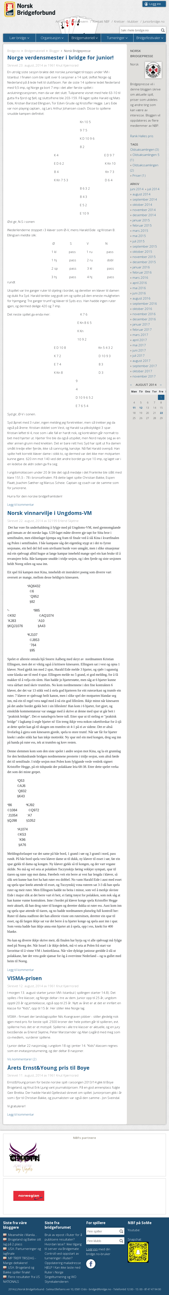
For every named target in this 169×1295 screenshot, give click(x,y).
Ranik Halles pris (141, 136)
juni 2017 (139, 350)
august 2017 (141, 361)
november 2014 (144, 210)
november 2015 (144, 257)
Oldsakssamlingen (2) (144, 167)
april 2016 (139, 283)
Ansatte (61, 21)
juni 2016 (139, 293)
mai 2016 (139, 288)
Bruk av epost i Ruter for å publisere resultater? (63, 1237)
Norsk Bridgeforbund (29, 9)
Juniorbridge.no (154, 21)
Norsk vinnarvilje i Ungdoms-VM (49, 512)
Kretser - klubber (126, 21)
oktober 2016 (142, 309)
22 (161, 413)
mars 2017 (140, 335)
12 (140, 407)
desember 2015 (144, 262)
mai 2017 (139, 345)
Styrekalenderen (56, 1281)
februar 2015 (142, 225)
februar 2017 (142, 329)
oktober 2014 (142, 204)
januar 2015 (141, 220)
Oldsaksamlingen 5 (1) (144, 157)
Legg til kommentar (20, 504)
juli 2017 (138, 355)
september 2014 (144, 199)
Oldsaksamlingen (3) (144, 149)
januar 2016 (141, 267)
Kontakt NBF (101, 21)
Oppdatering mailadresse (63, 1263)
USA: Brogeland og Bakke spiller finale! (18, 1269)
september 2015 (144, 246)
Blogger (54, 51)
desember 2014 (144, 215)
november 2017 (144, 376)
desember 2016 (144, 319)
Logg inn (155, 4)
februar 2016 (142, 272)
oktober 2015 (142, 251)
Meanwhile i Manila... (20, 1235)
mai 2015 (139, 236)
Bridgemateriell (35, 51)
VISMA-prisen (24, 978)
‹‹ (131, 384)
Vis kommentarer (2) (22, 1059)
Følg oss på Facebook (90, 1263)
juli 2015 (138, 241)
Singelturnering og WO (60, 1277)
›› (161, 384)
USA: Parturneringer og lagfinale (22, 1251)
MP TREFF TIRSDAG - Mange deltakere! (19, 1260)
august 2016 (141, 298)
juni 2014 (137, 189)
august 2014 (141, 194)
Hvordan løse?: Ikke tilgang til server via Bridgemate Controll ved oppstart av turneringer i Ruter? (63, 1251)
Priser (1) (139, 175)
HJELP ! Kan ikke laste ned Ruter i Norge (62, 1269)
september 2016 (144, 303)
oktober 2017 (142, 371)
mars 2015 (140, 230)
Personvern (79, 21)
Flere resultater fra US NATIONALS (21, 1279)
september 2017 (144, 366)
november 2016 (144, 314)
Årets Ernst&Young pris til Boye (48, 1067)
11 (134, 407)
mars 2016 (140, 277)
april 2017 (139, 340)
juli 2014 (153, 189)
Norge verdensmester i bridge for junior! (60, 57)
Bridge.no (13, 51)
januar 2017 (141, 324)
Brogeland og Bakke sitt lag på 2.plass (22, 1241)
